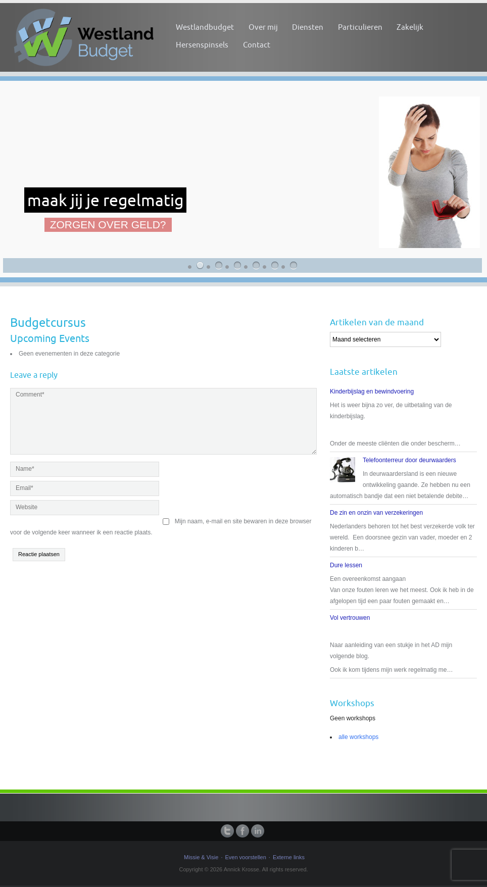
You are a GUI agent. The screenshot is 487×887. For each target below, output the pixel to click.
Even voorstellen (245, 857)
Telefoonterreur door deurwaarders (409, 460)
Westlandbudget (205, 27)
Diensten (307, 27)
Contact (256, 44)
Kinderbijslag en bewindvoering (372, 391)
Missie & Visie (201, 857)
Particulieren (360, 27)
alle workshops (358, 737)
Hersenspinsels (202, 44)
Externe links (289, 857)
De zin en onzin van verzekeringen (376, 512)
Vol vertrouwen (350, 617)
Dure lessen (346, 565)
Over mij (263, 27)
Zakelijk (410, 27)
